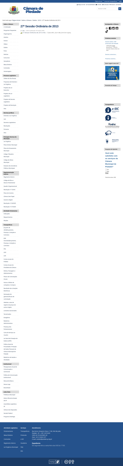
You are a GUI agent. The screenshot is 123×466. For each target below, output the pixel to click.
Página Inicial (98, 1)
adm (23, 30)
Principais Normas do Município (10, 137)
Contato (99, 4)
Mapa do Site (81, 4)
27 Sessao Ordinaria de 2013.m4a (33, 33)
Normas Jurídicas (9, 113)
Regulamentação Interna (9, 173)
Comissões (7, 439)
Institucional (7, 364)
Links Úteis (7, 392)
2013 (39, 20)
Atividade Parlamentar (10, 211)
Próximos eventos (110, 38)
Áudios (35, 20)
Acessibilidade (91, 4)
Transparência (8, 225)
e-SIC (22, 439)
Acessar (113, 4)
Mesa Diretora (8, 435)
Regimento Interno (10, 443)
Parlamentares (8, 431)
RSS (22, 451)
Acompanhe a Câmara (111, 24)
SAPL (120, 1)
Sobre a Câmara (26, 20)
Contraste (106, 4)
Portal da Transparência (110, 1)
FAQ (22, 447)
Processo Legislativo (10, 75)
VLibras (119, 4)
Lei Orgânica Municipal (11, 447)
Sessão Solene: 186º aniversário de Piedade (111, 42)
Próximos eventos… (110, 59)
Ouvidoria (24, 443)
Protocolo (24, 435)
